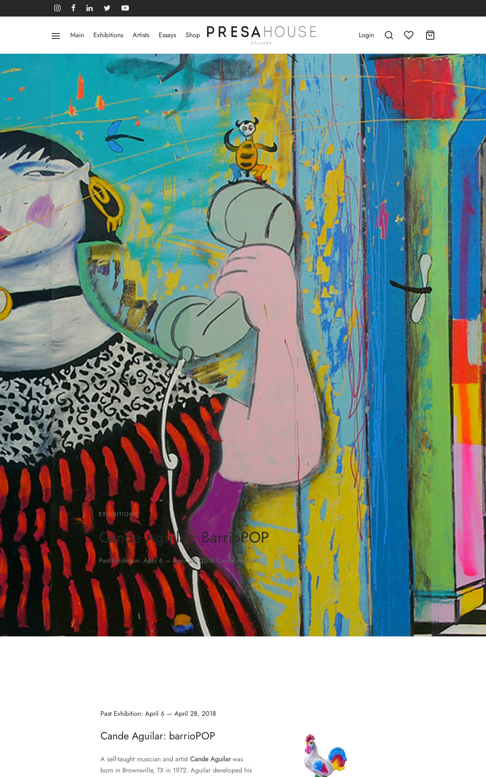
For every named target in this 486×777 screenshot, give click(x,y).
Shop (193, 35)
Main (77, 35)
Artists (141, 35)
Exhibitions (108, 35)
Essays (167, 35)
